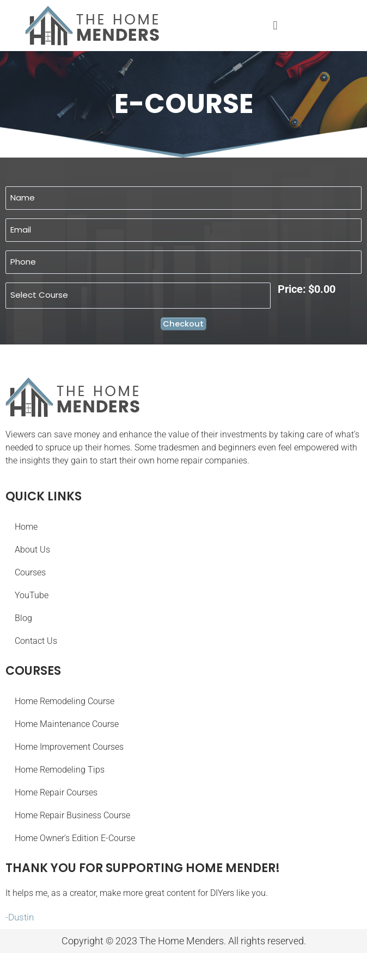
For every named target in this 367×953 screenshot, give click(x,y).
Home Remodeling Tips (60, 769)
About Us (32, 549)
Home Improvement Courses (69, 747)
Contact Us (36, 641)
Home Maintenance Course (67, 724)
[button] (275, 25)
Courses (30, 572)
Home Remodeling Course (64, 701)
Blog (23, 618)
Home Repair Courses (56, 792)
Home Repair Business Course (72, 815)
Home (26, 527)
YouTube (31, 595)
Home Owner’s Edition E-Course (75, 838)
